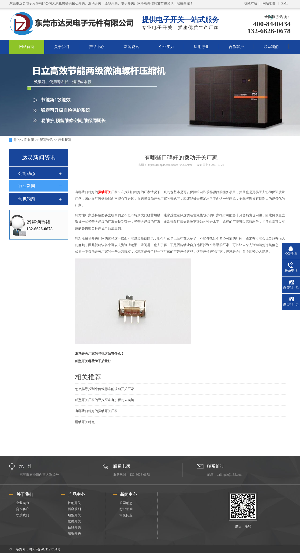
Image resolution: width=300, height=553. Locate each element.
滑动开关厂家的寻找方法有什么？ (99, 353)
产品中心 (96, 47)
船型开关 (74, 515)
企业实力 (166, 47)
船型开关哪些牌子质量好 (93, 361)
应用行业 (201, 47)
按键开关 (74, 521)
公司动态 (26, 173)
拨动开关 (104, 192)
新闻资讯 (131, 47)
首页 (31, 140)
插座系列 (74, 509)
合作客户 (236, 47)
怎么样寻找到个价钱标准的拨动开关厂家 (104, 389)
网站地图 (269, 3)
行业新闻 (64, 140)
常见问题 (26, 199)
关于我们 (61, 47)
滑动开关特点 (85, 422)
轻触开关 (74, 527)
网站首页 (26, 47)
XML (284, 3)
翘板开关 (74, 533)
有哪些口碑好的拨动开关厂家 (96, 411)
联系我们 (271, 47)
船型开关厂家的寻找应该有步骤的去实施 (104, 400)
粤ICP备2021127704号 (44, 549)
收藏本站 (250, 3)
